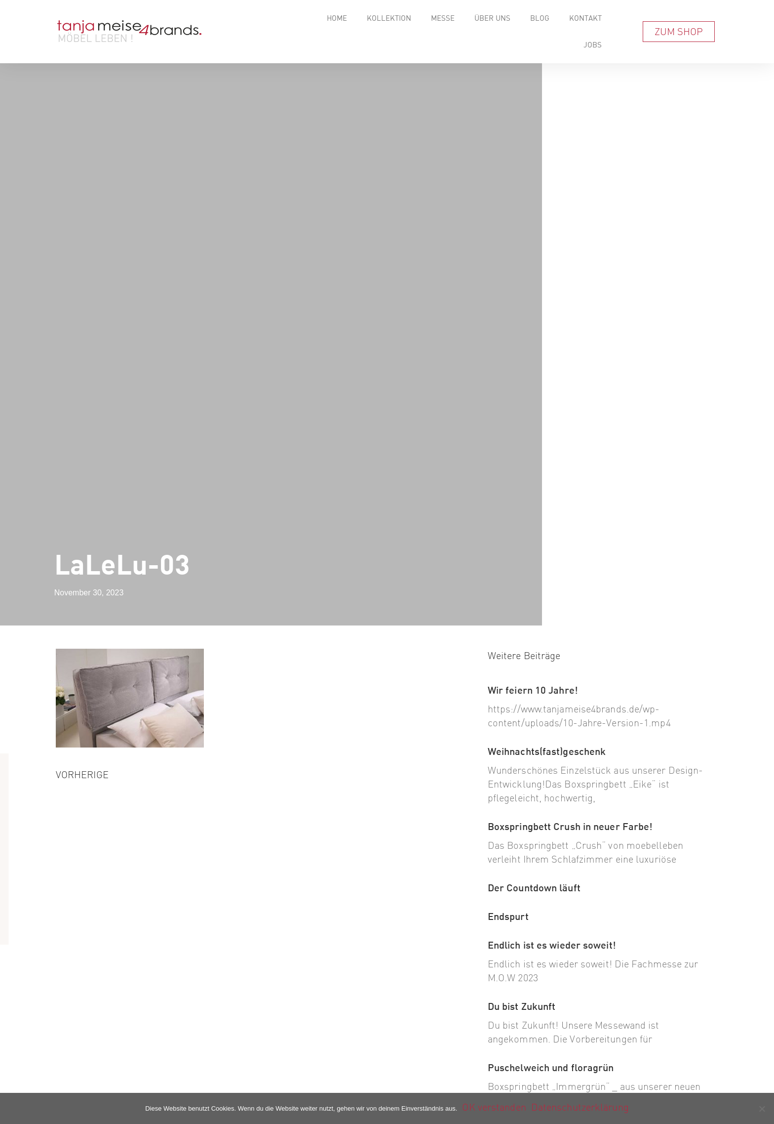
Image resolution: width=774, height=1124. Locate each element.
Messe (443, 18)
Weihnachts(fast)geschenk (547, 751)
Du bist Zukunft (522, 1006)
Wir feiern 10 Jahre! (533, 690)
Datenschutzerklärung (580, 1107)
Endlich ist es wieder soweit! (552, 945)
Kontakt (585, 18)
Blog (539, 18)
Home (337, 18)
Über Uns (492, 18)
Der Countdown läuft (534, 887)
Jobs (592, 44)
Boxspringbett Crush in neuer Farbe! (570, 826)
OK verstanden (494, 1107)
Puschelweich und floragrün (551, 1067)
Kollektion (389, 18)
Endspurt (508, 916)
